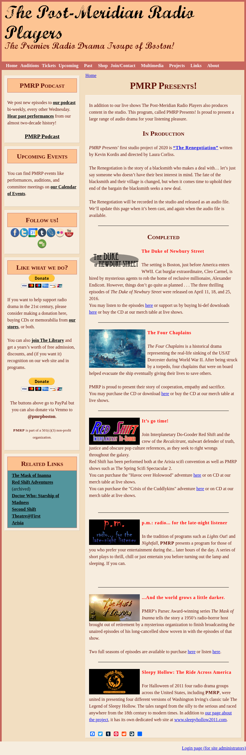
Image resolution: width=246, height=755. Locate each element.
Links (195, 65)
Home (11, 65)
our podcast (64, 102)
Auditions (29, 65)
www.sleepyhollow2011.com (200, 719)
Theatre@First (26, 516)
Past (88, 65)
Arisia (18, 522)
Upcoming (68, 65)
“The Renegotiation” (195, 147)
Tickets (49, 65)
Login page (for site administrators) (214, 748)
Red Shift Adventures (32, 482)
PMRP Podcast (42, 136)
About (213, 65)
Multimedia (152, 65)
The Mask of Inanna (31, 475)
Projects (177, 65)
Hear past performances (30, 116)
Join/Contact (122, 65)
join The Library (48, 340)
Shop (103, 65)
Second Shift (24, 509)
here (149, 305)
